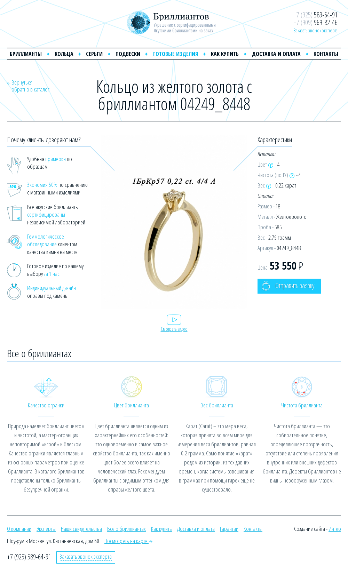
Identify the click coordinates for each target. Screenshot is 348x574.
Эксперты (46, 529)
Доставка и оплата (276, 54)
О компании (19, 529)
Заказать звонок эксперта (316, 30)
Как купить (225, 54)
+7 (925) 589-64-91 (29, 556)
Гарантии (229, 529)
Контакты (326, 54)
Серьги (94, 54)
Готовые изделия (175, 54)
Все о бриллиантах (126, 529)
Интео (335, 529)
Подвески (128, 54)
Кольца (64, 54)
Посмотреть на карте (128, 541)
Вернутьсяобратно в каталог (30, 85)
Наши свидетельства (81, 529)
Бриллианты (26, 54)
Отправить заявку (288, 286)
